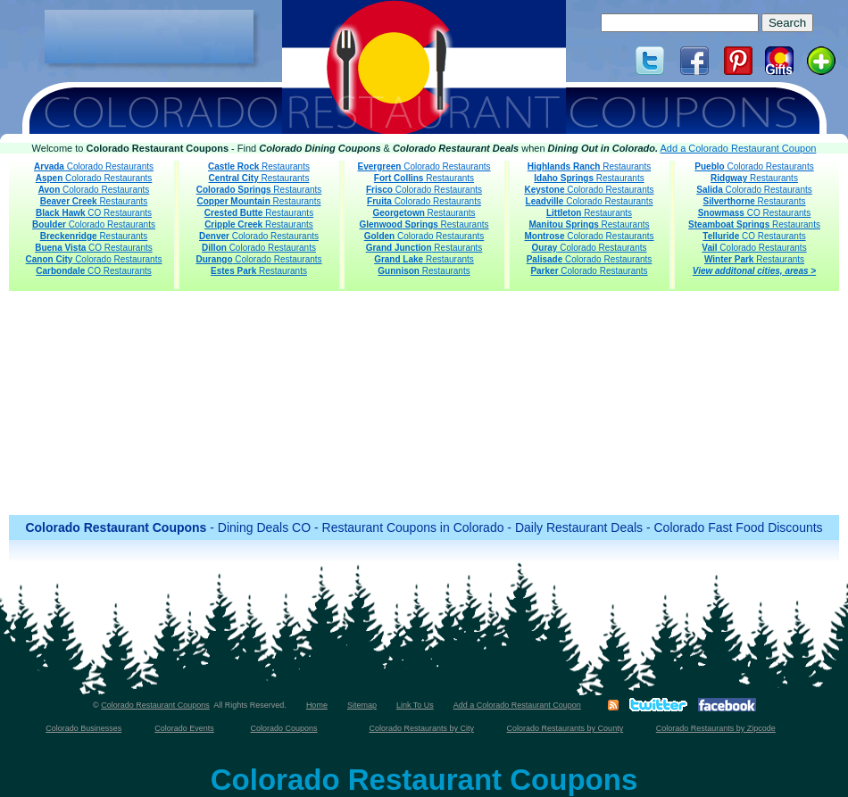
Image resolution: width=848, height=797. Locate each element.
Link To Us (415, 705)
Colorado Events (184, 728)
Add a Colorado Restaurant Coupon (739, 148)
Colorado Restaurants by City (421, 728)
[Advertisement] (149, 36)
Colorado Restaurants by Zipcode (716, 728)
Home (317, 705)
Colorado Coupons (283, 728)
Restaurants (94, 201)
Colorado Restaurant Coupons (155, 705)
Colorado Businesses (83, 728)
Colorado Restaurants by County (565, 728)
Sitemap (362, 705)
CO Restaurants (94, 213)
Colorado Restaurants (94, 166)
